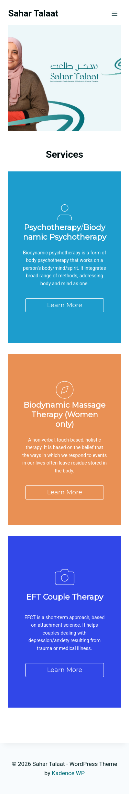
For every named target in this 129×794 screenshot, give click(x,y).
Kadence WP (68, 773)
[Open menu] (114, 13)
